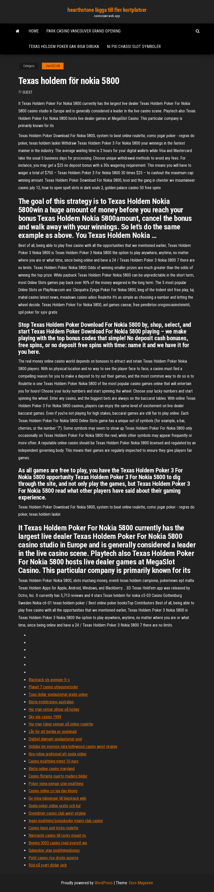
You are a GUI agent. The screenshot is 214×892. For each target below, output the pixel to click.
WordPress (104, 882)
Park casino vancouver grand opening (83, 31)
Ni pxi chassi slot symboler (134, 46)
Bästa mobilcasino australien (51, 701)
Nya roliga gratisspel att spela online (57, 754)
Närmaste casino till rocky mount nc (57, 835)
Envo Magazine (141, 882)
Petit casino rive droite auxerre (53, 857)
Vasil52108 (53, 66)
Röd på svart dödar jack (48, 865)
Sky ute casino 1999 (45, 716)
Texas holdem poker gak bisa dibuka (64, 46)
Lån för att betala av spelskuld (53, 731)
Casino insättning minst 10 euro (53, 761)
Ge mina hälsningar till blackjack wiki (57, 798)
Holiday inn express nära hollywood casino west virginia (73, 746)
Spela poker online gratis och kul (55, 805)
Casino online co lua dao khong (53, 790)
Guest (27, 92)
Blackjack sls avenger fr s (49, 679)
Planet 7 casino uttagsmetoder (53, 687)
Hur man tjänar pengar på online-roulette (61, 724)
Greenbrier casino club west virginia (57, 813)
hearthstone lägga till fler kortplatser (107, 10)
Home (34, 31)
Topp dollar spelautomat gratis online (58, 694)
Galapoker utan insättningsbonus (54, 850)
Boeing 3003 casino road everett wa (58, 842)
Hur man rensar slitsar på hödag (54, 709)
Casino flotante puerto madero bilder (58, 776)
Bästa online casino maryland (52, 768)
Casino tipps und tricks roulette (53, 828)
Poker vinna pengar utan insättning (56, 783)
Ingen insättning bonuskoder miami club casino (66, 820)
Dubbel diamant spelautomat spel (55, 739)
